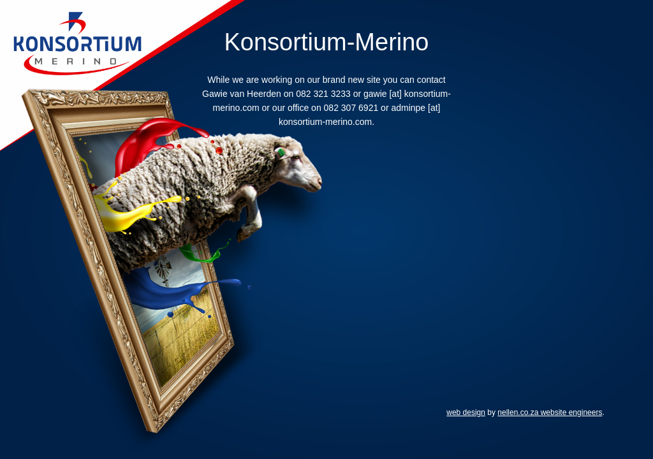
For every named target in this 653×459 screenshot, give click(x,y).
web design (465, 412)
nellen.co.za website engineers (549, 412)
